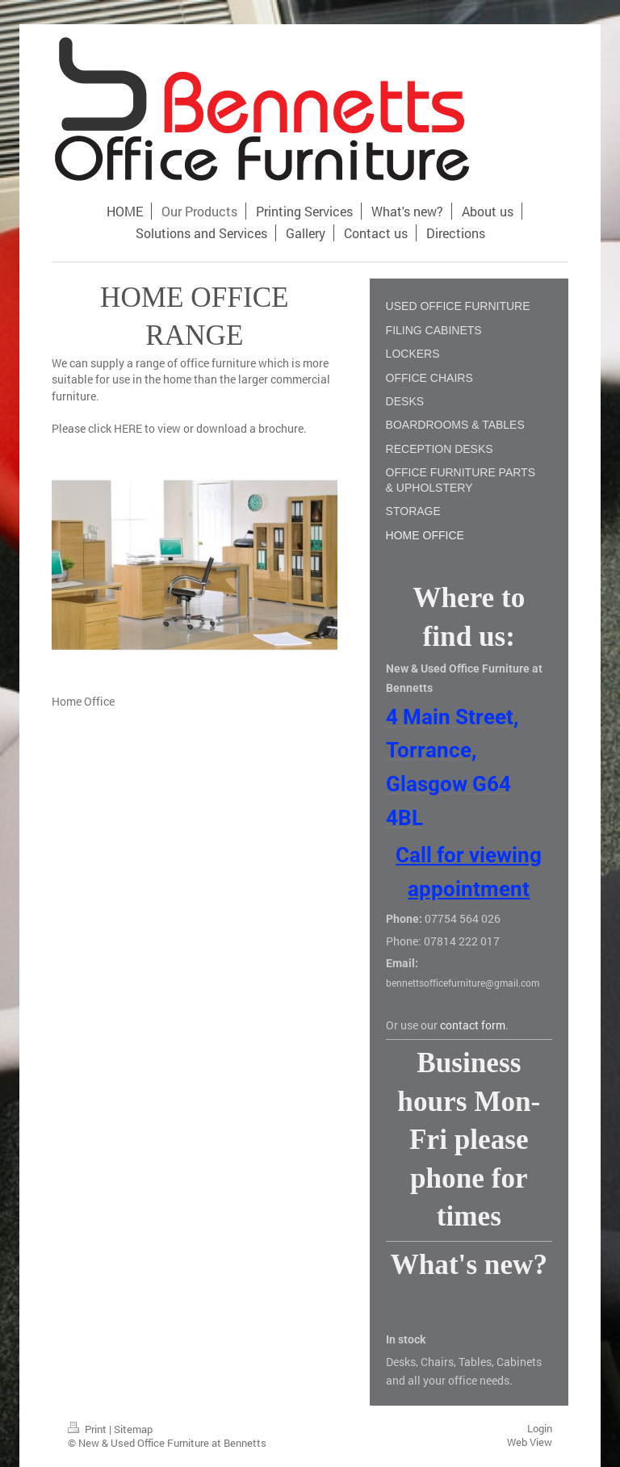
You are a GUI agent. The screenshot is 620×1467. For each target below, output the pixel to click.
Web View (529, 1442)
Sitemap (133, 1429)
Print (88, 1429)
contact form (472, 1025)
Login (539, 1428)
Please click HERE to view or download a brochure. (179, 428)
